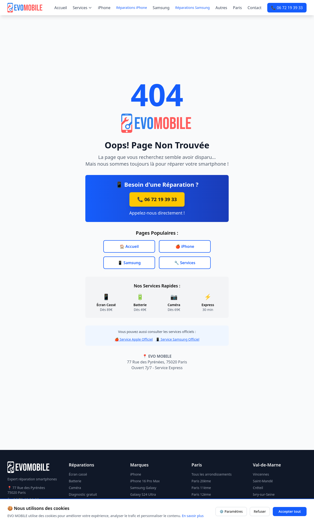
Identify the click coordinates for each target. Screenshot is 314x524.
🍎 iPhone (184, 246)
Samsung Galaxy (143, 487)
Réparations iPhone (131, 7)
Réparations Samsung (192, 7)
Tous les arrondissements (212, 474)
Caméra (75, 487)
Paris (237, 7)
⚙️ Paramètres (231, 511)
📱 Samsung (129, 262)
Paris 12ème (201, 494)
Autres (221, 7)
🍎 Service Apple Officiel (134, 339)
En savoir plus (193, 515)
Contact (255, 7)
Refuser (260, 511)
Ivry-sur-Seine (264, 494)
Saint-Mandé (263, 481)
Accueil (60, 7)
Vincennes (261, 474)
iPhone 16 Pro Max (145, 481)
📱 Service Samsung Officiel (177, 339)
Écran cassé (78, 474)
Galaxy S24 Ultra (143, 494)
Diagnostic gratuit (83, 494)
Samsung (161, 7)
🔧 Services (184, 262)
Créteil (258, 487)
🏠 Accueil (129, 246)
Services (82, 7)
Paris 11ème (201, 487)
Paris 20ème (201, 481)
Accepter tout (290, 511)
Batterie (75, 481)
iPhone (104, 7)
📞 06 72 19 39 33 (287, 7)
